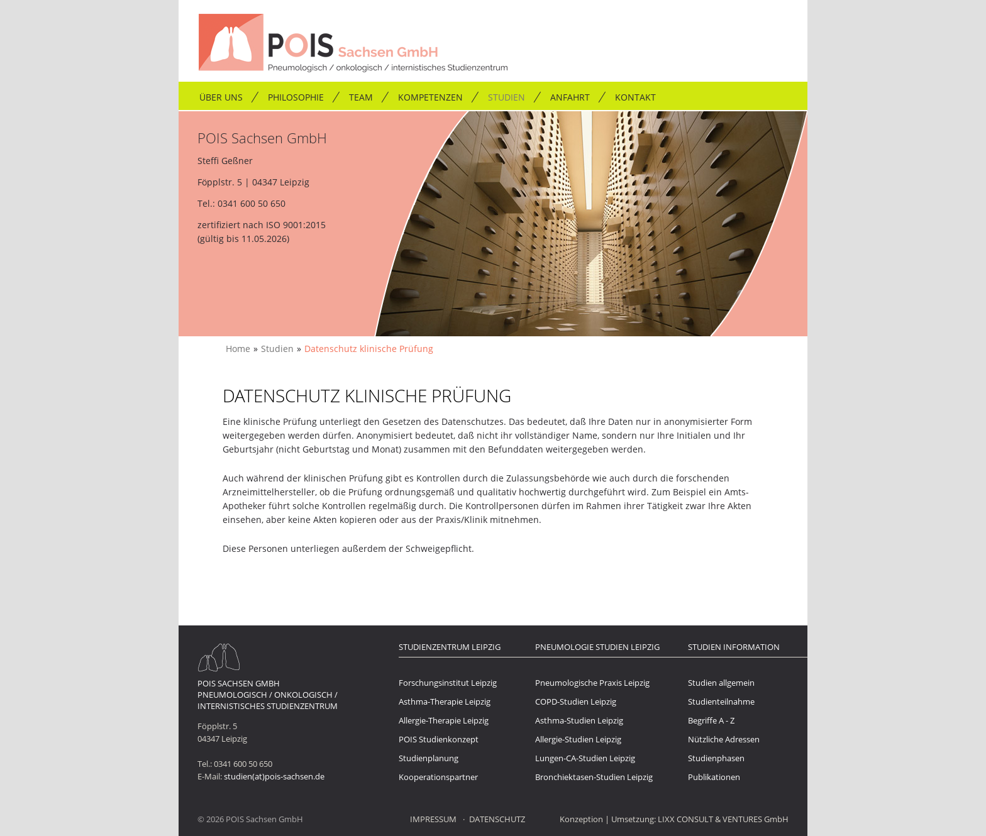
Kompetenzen (430, 97)
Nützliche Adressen (724, 739)
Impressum (433, 819)
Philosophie (296, 97)
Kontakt (635, 97)
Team (361, 97)
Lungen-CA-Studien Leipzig (585, 758)
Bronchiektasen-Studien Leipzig (594, 777)
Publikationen (714, 777)
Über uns (221, 97)
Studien (506, 97)
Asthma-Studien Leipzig (579, 720)
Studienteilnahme (721, 701)
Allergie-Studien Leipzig (578, 739)
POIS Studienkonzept (439, 739)
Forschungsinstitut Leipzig (448, 682)
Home (238, 349)
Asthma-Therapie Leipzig (444, 701)
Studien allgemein (721, 682)
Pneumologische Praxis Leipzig (592, 682)
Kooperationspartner (438, 777)
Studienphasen (716, 758)
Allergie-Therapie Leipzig (444, 720)
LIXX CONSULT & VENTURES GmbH (723, 819)
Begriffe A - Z (711, 720)
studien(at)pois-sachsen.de (274, 776)
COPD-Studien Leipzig (575, 701)
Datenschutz (497, 819)
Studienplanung (428, 758)
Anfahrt (570, 97)
